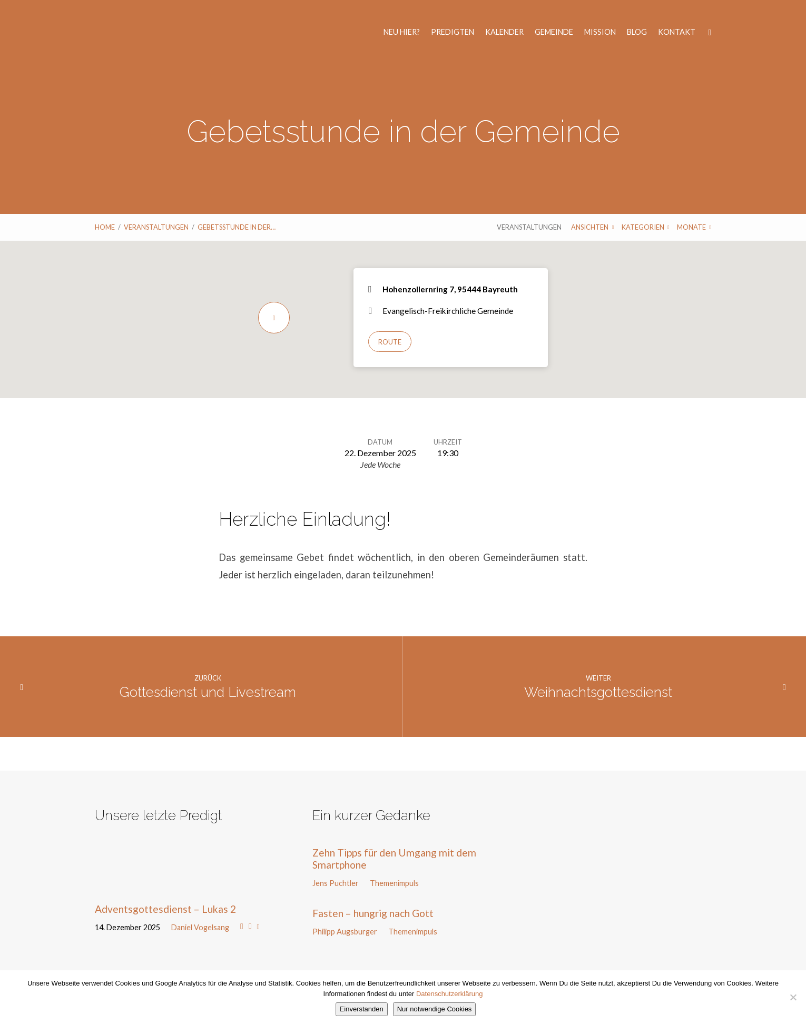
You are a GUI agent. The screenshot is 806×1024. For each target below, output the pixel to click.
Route (389, 342)
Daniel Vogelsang (200, 927)
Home (105, 227)
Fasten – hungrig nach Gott (373, 913)
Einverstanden (362, 1009)
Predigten (452, 32)
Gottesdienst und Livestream (208, 692)
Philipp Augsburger (344, 931)
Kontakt (676, 32)
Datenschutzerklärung (449, 994)
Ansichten (592, 227)
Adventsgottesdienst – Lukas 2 (165, 909)
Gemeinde (554, 32)
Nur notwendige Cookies (434, 1009)
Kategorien (646, 227)
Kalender (504, 32)
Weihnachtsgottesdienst (598, 692)
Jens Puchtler (335, 883)
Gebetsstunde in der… (237, 227)
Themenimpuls (394, 883)
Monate (694, 227)
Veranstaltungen (156, 227)
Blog (637, 32)
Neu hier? (402, 32)
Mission (600, 32)
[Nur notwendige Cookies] (793, 997)
